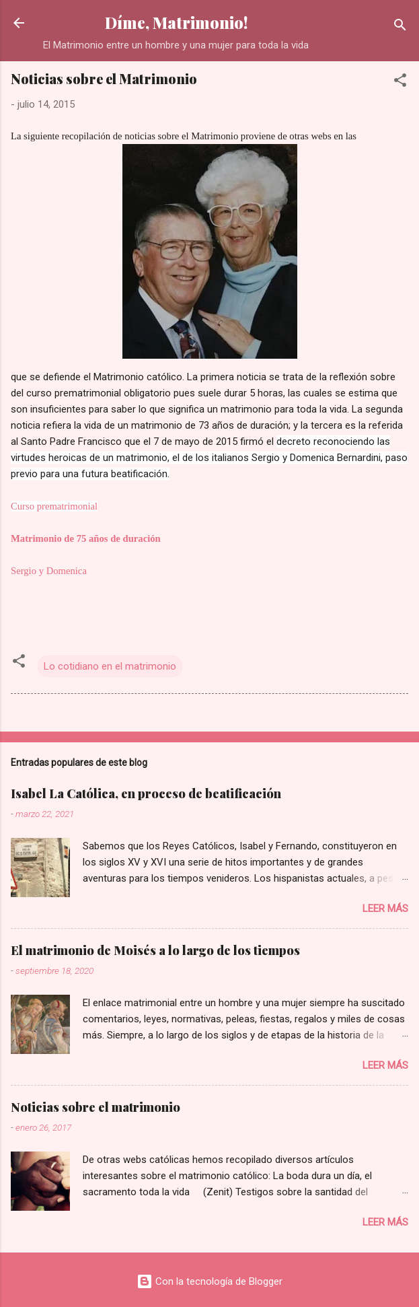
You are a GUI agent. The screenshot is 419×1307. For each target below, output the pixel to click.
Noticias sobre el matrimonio (95, 1107)
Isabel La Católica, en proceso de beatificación (146, 793)
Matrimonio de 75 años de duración (86, 538)
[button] (400, 82)
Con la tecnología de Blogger (209, 1281)
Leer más (385, 909)
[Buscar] (400, 27)
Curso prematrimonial (54, 506)
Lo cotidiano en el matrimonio (110, 666)
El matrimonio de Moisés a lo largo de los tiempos (155, 950)
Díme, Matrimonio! (176, 22)
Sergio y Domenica (49, 570)
